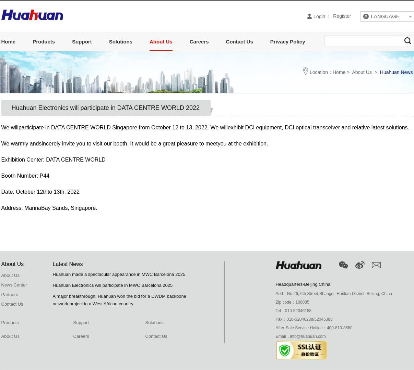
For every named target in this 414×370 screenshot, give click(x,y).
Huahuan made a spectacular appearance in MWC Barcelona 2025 (119, 274)
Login (316, 16)
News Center (14, 285)
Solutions (120, 41)
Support (82, 41)
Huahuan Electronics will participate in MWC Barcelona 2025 (113, 285)
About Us (161, 41)
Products (44, 41)
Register (342, 16)
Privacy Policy (287, 41)
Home (8, 41)
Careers (199, 41)
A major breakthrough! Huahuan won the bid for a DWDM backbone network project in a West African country (120, 300)
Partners (9, 294)
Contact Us (239, 41)
